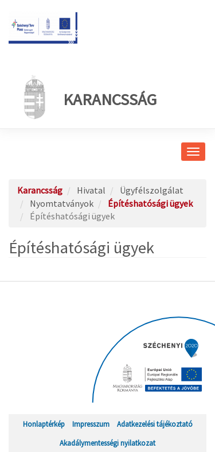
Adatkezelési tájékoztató (155, 423)
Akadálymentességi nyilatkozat (107, 442)
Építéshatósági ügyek (150, 203)
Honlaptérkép (44, 423)
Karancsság (87, 97)
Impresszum (91, 423)
